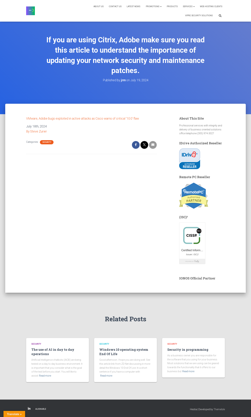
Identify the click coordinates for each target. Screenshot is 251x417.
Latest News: (134, 6)
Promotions (154, 6)
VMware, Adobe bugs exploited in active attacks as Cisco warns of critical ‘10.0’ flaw (82, 118)
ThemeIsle (219, 409)
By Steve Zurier (36, 131)
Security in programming (187, 349)
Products (172, 6)
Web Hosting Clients (211, 6)
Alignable (40, 409)
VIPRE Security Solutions (199, 15)
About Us (98, 6)
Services (189, 6)
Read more (45, 375)
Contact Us (115, 6)
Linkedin (29, 409)
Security (46, 142)
